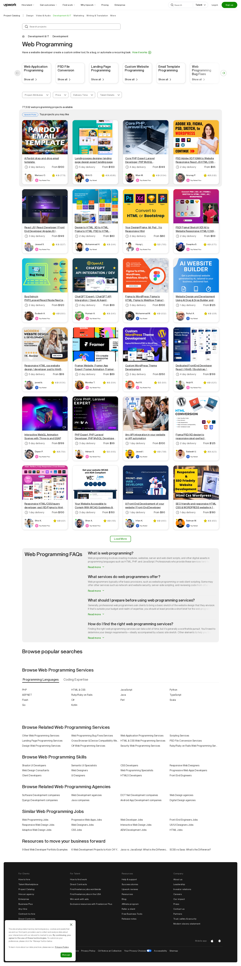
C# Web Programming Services (88, 745)
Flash (25, 699)
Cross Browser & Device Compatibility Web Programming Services (95, 740)
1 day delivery (186, 305)
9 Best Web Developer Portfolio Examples (45, 849)
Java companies (80, 800)
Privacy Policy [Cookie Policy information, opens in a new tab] (62, 947)
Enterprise (23, 899)
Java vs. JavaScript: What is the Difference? (144, 849)
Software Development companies (41, 795)
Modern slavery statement (186, 923)
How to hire (24, 879)
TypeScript (175, 694)
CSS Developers (129, 765)
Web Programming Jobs (35, 819)
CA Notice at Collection (110, 951)
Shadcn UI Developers (34, 765)
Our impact (179, 899)
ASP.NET (27, 694)
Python (173, 689)
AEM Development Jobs (133, 829)
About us (177, 879)
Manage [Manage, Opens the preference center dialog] (66, 955)
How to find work (78, 879)
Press (176, 904)
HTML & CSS (78, 689)
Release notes (129, 919)
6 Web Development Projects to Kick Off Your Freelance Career (95, 849)
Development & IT (38, 36)
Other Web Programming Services (40, 735)
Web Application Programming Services (141, 735)
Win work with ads (79, 899)
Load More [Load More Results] (120, 538)
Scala (173, 699)
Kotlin (74, 705)
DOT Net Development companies (139, 795)
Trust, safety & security (185, 919)
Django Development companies (40, 800)
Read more (96, 567)
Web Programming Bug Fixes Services (92, 735)
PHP (24, 689)
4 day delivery (135, 167)
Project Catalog (12, 15)
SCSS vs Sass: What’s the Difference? (190, 849)
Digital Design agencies (183, 800)
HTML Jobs (176, 829)
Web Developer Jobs (131, 819)
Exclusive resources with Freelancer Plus (91, 904)
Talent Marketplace (28, 884)
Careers (177, 894)
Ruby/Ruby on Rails (82, 694)
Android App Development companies (141, 800)
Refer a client (128, 909)
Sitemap (174, 951)
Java (123, 694)
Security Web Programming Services (140, 745)
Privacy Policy (88, 951)
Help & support (129, 879)
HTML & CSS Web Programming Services (142, 740)
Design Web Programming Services (41, 745)
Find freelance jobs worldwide (85, 889)
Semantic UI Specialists (84, 765)
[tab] (41, 679)
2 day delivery (34, 167)
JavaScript (126, 689)
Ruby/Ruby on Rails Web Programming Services (194, 745)
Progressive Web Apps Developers (188, 770)
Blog (124, 899)
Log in (215, 5)
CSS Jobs (76, 829)
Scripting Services (179, 735)
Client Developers (31, 775)
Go (24, 705)
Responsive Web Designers (185, 765)
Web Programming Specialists (136, 770)
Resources (127, 894)
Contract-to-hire (26, 914)
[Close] (71, 924)
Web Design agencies (181, 795)
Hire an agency (26, 894)
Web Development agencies (86, 795)
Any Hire (22, 909)
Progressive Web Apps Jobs (86, 819)
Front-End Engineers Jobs (184, 819)
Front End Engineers (181, 775)
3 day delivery (34, 236)
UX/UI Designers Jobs (182, 824)
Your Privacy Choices (138, 951)
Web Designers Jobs (82, 824)
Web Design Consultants (35, 770)
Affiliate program (130, 904)
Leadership (179, 884)
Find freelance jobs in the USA (85, 894)
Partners (177, 914)
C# (73, 699)
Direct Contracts (26, 919)
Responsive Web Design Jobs (38, 824)
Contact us (179, 909)
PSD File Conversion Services (186, 740)
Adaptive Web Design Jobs (36, 829)
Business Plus (25, 904)
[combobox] (36, 95)
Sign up (229, 5)
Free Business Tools (132, 914)
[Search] (188, 5)
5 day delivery (85, 167)
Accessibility (160, 951)
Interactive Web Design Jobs (136, 824)
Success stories (130, 884)
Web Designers (79, 770)
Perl (122, 699)
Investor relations (182, 889)
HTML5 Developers (131, 775)
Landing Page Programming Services (42, 740)
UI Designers (78, 775)
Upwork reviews (130, 889)
